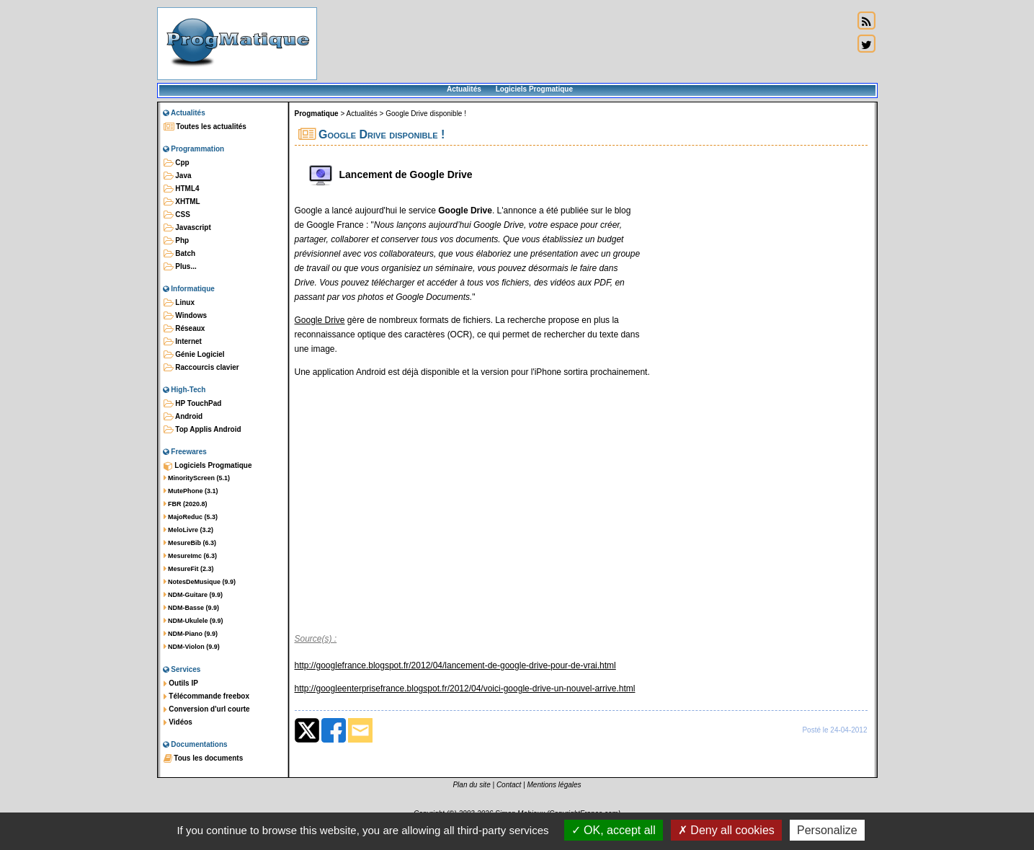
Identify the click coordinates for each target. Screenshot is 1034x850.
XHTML (182, 202)
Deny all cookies (726, 830)
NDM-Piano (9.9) (191, 633)
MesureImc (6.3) (191, 555)
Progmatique (317, 114)
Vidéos (178, 722)
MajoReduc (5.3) (191, 517)
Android (183, 416)
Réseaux (184, 328)
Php (177, 240)
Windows (186, 315)
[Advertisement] (585, 43)
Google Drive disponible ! (425, 114)
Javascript (187, 227)
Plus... (180, 266)
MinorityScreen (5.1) (197, 478)
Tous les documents (204, 758)
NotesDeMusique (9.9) (200, 581)
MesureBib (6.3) (190, 542)
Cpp (177, 163)
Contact (508, 785)
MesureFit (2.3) (189, 568)
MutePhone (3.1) (191, 491)
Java (178, 176)
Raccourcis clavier (201, 367)
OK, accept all (613, 830)
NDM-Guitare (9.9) (193, 594)
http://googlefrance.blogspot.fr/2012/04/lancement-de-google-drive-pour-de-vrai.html (455, 665)
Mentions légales (554, 785)
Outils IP (181, 683)
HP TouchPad (193, 403)
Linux (179, 302)
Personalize (827, 830)
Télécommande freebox (206, 696)
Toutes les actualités (205, 127)
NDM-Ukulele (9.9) (193, 620)
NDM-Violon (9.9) (192, 646)
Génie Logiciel (194, 354)
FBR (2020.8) (186, 504)
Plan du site (471, 785)
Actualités (464, 89)
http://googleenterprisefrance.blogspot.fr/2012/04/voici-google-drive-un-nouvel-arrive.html (465, 688)
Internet (183, 341)
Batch (180, 253)
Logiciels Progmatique (534, 89)
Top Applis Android (202, 429)
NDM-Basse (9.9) (192, 607)
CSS (177, 215)
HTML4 (182, 189)
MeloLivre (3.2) (189, 530)
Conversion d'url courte (207, 709)
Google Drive (320, 320)
